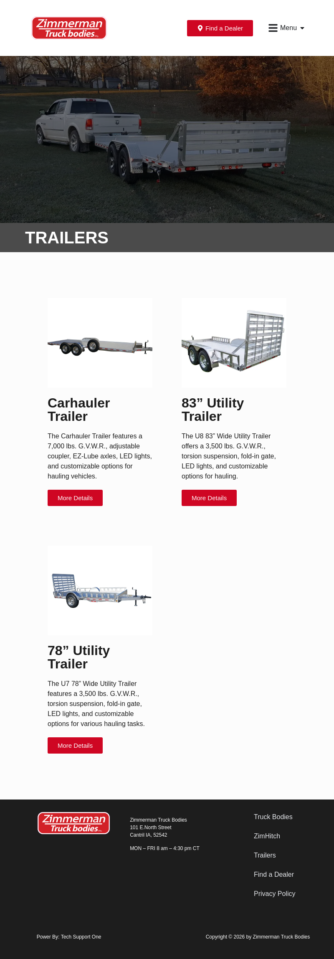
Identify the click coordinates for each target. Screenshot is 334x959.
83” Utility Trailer (213, 409)
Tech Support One (81, 937)
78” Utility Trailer (79, 657)
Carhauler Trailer (79, 409)
